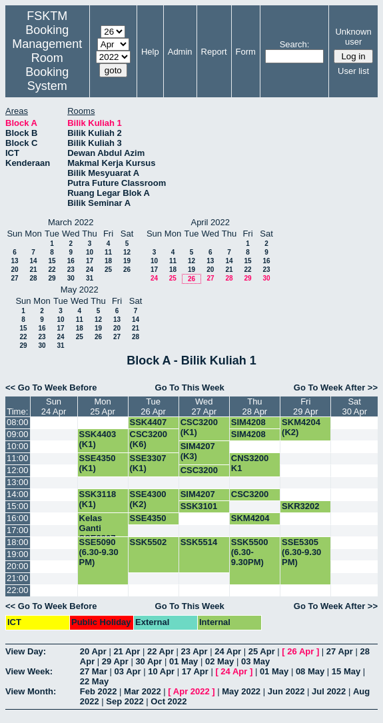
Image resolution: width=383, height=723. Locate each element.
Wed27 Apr (203, 406)
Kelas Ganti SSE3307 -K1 (100, 533)
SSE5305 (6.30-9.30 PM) (301, 552)
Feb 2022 (98, 691)
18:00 (18, 542)
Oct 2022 (169, 701)
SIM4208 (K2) (248, 427)
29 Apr (115, 661)
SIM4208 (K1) (248, 439)
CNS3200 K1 (249, 463)
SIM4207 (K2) (198, 499)
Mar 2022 (142, 691)
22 (51, 269)
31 (89, 278)
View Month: (30, 691)
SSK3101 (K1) (199, 511)
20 (14, 269)
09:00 (18, 434)
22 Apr (160, 651)
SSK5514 (199, 542)
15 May (346, 671)
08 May (310, 671)
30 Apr (148, 661)
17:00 (18, 530)
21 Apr (126, 651)
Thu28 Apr (255, 406)
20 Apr (93, 651)
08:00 (18, 422)
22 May (94, 681)
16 (71, 261)
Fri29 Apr (305, 406)
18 (108, 261)
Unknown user (353, 37)
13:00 (18, 482)
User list (353, 71)
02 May (219, 661)
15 (51, 261)
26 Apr (300, 651)
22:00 (18, 590)
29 (51, 278)
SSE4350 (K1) (97, 463)
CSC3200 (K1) (199, 427)
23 (71, 269)
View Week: (29, 671)
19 (127, 261)
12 (127, 252)
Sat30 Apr (354, 406)
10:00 (18, 446)
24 (89, 269)
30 (71, 278)
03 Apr (128, 671)
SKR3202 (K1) (300, 511)
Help (150, 52)
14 (33, 261)
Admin (180, 52)
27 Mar (93, 671)
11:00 (18, 458)
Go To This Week (189, 387)
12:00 (18, 470)
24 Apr (227, 651)
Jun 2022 (286, 691)
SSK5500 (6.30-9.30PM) (249, 552)
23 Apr (194, 651)
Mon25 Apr (102, 406)
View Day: (25, 651)
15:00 (18, 506)
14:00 (18, 494)
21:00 (18, 578)
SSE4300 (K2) (148, 499)
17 (89, 261)
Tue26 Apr (153, 406)
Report (214, 52)
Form (246, 52)
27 (14, 278)
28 (33, 278)
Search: (295, 44)
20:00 (18, 566)
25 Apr (261, 651)
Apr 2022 (191, 691)
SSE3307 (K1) (148, 463)
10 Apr (161, 671)
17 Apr (195, 671)
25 (108, 269)
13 (14, 261)
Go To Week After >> (336, 387)
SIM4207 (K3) (198, 451)
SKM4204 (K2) (301, 427)
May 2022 (241, 691)
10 (89, 252)
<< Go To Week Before (51, 387)
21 (33, 269)
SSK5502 (148, 542)
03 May (255, 661)
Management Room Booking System (47, 65)
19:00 (18, 554)
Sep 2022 (124, 701)
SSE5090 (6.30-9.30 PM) (99, 552)
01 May (183, 661)
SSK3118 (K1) (98, 499)
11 (108, 252)
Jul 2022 (329, 691)
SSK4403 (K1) (98, 439)
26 (127, 269)
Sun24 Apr (54, 406)
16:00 (18, 518)
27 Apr (339, 651)
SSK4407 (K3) (148, 427)
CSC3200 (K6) (148, 439)
